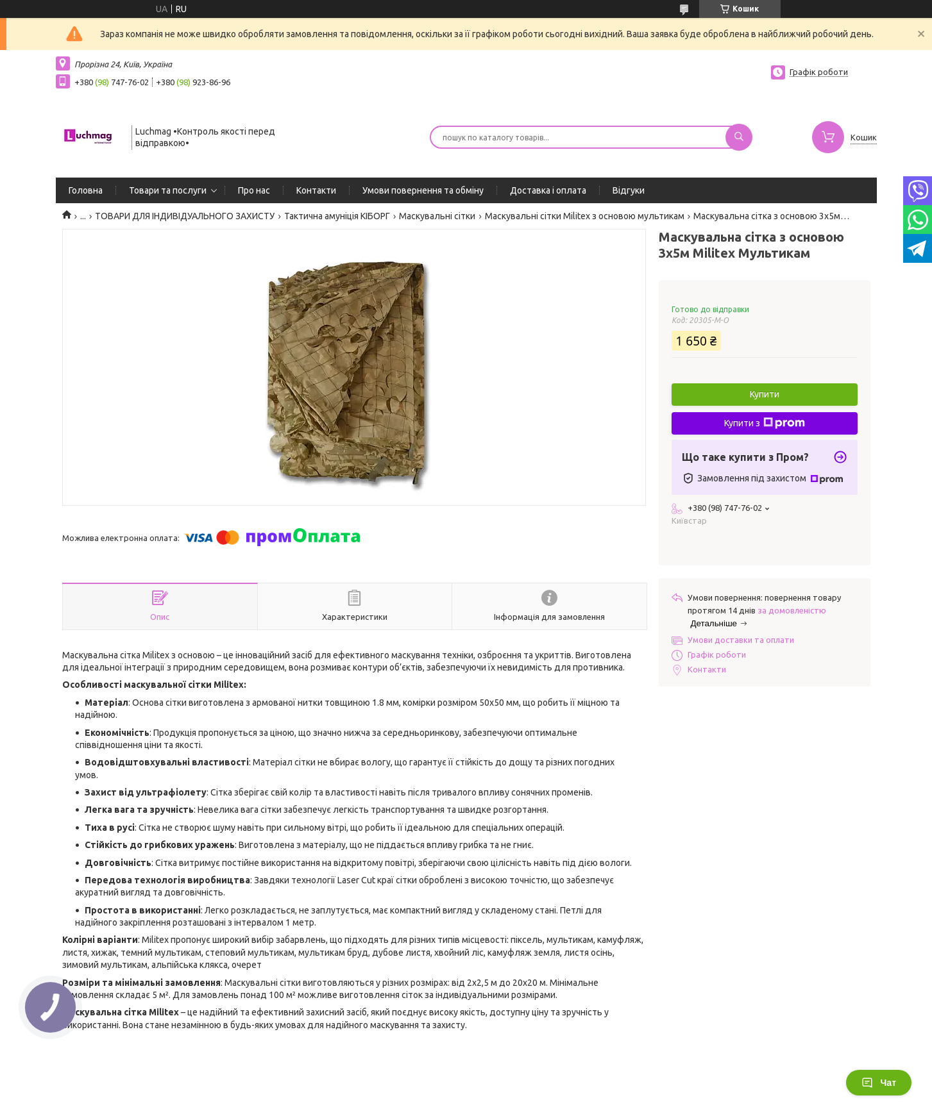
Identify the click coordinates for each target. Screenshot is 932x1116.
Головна (86, 190)
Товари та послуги (168, 190)
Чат (878, 1082)
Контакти (316, 190)
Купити (764, 394)
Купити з (764, 423)
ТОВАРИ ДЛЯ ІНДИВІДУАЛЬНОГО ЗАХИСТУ (185, 216)
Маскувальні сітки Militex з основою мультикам (584, 216)
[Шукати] (738, 137)
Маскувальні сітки (437, 216)
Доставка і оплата (548, 190)
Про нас (254, 190)
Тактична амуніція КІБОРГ (337, 216)
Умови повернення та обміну (423, 190)
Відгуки (629, 190)
